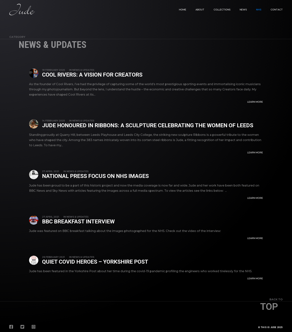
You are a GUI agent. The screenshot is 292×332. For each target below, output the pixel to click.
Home (182, 9)
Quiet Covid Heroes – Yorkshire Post (95, 261)
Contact (277, 9)
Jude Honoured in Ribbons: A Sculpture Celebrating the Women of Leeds (147, 125)
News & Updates (83, 70)
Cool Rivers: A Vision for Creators (92, 74)
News (243, 9)
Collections (222, 9)
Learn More (255, 101)
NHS (258, 9)
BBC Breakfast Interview (78, 221)
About (200, 9)
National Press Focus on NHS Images (95, 176)
